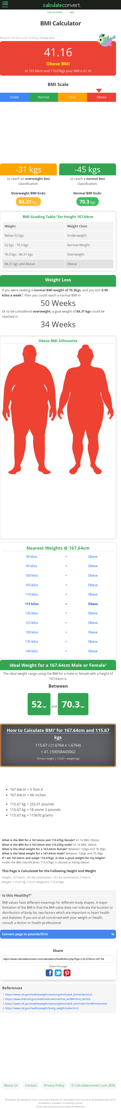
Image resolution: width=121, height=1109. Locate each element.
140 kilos (31, 651)
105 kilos (31, 585)
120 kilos (31, 613)
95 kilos (31, 566)
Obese (93, 556)
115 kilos (32, 604)
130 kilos (31, 632)
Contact (31, 1085)
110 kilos (31, 594)
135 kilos (31, 641)
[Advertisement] (58, 135)
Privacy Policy (54, 1085)
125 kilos (31, 623)
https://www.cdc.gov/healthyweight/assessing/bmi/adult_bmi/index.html (48, 994)
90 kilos (31, 556)
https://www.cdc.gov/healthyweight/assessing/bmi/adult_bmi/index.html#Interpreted (56, 1003)
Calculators (54, 12)
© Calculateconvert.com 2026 (93, 1085)
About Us (11, 1085)
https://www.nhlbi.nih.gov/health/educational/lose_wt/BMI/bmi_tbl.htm (48, 999)
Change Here (47, 38)
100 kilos (31, 575)
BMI (72, 12)
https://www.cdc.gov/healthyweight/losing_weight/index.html (41, 1008)
